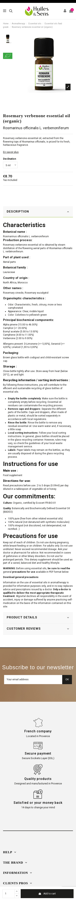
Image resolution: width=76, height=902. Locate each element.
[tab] (38, 212)
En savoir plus (11, 152)
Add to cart (47, 893)
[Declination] (10, 165)
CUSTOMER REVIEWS (38, 629)
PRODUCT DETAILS (38, 617)
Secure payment (38, 753)
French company (38, 731)
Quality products (37, 779)
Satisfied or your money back (38, 803)
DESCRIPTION (38, 212)
